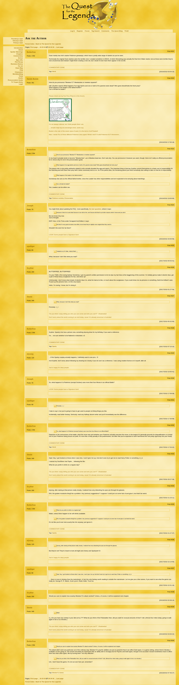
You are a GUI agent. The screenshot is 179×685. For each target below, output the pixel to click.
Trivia (21, 76)
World (54, 71)
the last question (95, 209)
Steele (29, 297)
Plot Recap (19, 62)
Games (61, 672)
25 (43, 47)
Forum (87, 31)
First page (34, 47)
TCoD (127, 31)
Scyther (30, 268)
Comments (105, 31)
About (20, 50)
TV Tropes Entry (17, 82)
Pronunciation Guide (15, 80)
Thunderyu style (17, 39)
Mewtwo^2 (55, 672)
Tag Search (95, 31)
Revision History (17, 64)
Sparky (54, 346)
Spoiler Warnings (16, 52)
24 (40, 47)
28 (49, 47)
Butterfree (31, 52)
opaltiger (31, 246)
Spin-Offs (19, 60)
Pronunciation (68, 198)
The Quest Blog (116, 31)
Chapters (19, 54)
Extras (20, 58)
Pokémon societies (58, 198)
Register (80, 31)
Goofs (20, 78)
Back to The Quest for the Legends (48, 44)
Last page (59, 47)
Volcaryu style (18, 41)
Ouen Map (19, 68)
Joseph (30, 206)
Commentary (18, 56)
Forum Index (29, 44)
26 (45, 47)
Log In (72, 31)
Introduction (18, 48)
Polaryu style (18, 43)
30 (53, 47)
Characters (19, 72)
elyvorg (30, 354)
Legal (21, 84)
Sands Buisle (32, 79)
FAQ (21, 70)
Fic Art (20, 66)
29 (51, 47)
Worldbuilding (18, 74)
